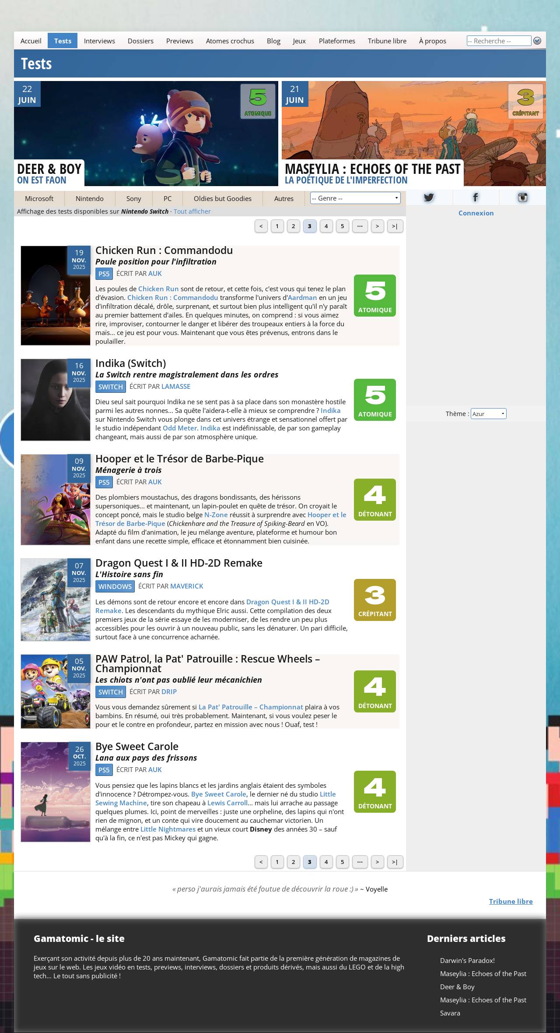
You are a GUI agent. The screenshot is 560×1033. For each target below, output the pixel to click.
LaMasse (175, 386)
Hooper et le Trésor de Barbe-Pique (179, 458)
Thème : (476, 413)
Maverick (186, 586)
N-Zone (216, 514)
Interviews (99, 40)
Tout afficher (192, 211)
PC (168, 198)
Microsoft (39, 198)
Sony (133, 198)
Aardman (302, 297)
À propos (432, 40)
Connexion (476, 212)
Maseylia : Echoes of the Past (483, 973)
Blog (273, 40)
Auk (155, 273)
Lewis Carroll (227, 802)
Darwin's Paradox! (467, 960)
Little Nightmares (168, 829)
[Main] (240, 40)
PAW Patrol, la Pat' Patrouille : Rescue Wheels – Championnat (207, 664)
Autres (284, 198)
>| (395, 226)
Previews (179, 40)
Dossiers (141, 40)
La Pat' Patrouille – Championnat (251, 706)
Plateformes (337, 40)
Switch (110, 386)
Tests (62, 40)
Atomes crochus (230, 40)
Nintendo (90, 198)
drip (169, 691)
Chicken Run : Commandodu (164, 250)
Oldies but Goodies (223, 198)
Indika (331, 410)
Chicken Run (158, 288)
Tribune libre (387, 40)
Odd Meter (180, 427)
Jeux (299, 40)
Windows (115, 586)
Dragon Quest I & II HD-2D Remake (178, 563)
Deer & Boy (457, 986)
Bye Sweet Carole (136, 746)
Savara (450, 1012)
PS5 (104, 273)
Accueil (31, 40)
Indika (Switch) (130, 363)
